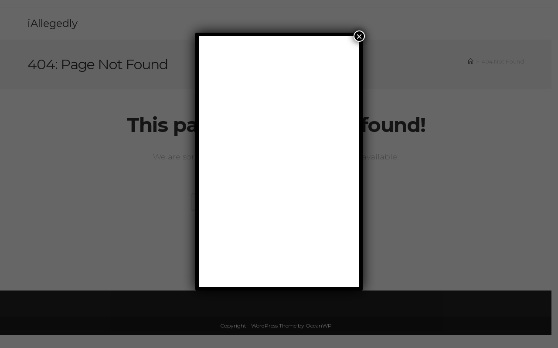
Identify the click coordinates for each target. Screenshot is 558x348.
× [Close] (359, 36)
